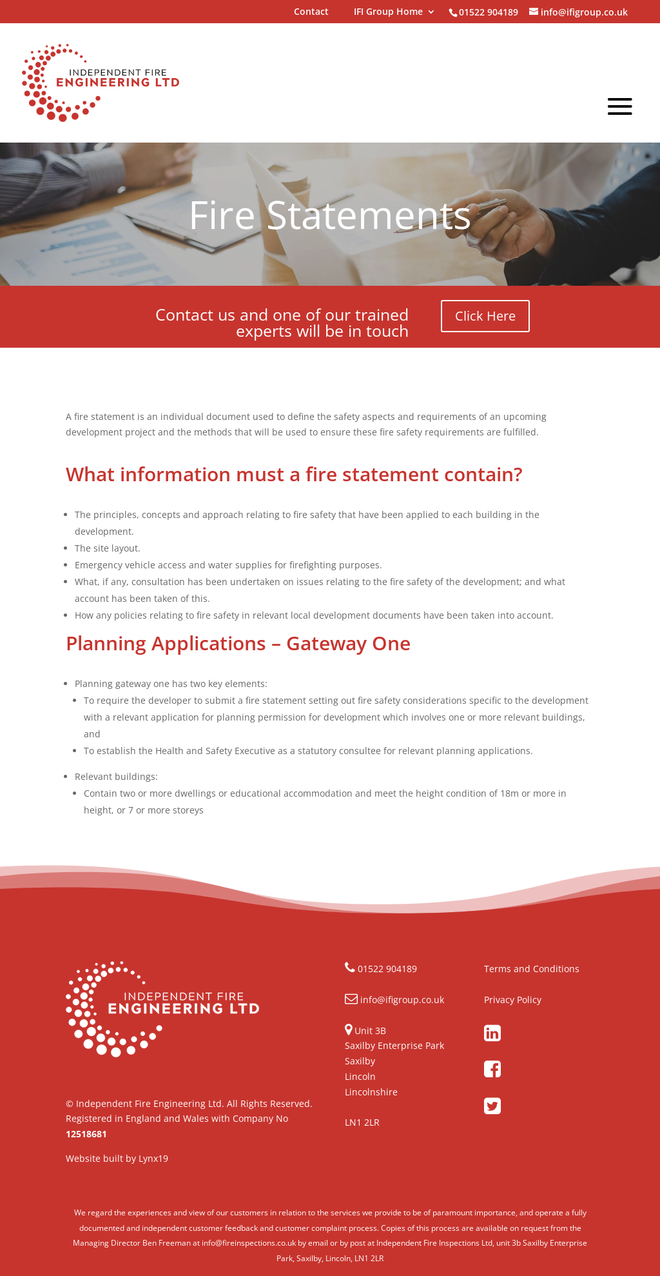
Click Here (485, 315)
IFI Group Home (388, 12)
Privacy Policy (512, 999)
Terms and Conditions (531, 968)
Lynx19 (153, 1158)
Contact (311, 12)
